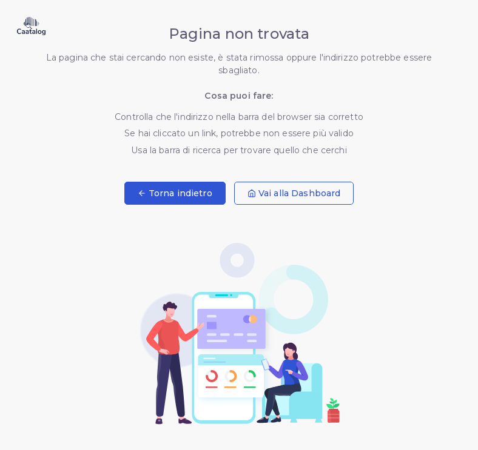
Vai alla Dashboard (294, 193)
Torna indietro (175, 193)
